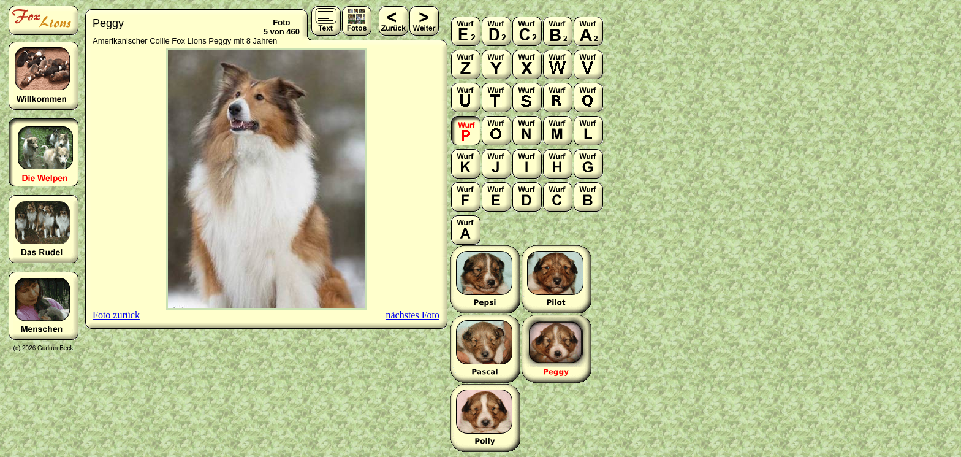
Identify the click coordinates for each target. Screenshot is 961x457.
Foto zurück (116, 315)
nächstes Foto (412, 315)
